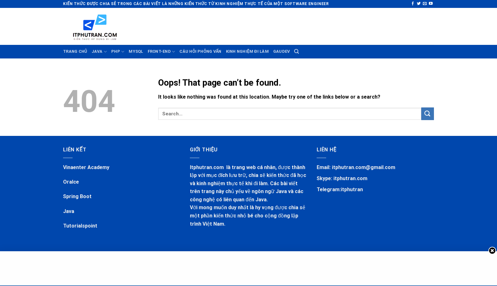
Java (68, 211)
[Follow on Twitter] (419, 4)
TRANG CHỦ (75, 51)
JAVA (99, 52)
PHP (117, 52)
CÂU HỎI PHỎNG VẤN (200, 51)
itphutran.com (350, 178)
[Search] (296, 52)
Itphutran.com (207, 167)
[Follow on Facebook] (413, 4)
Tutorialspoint (80, 226)
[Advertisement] (199, 25)
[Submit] (427, 113)
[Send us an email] (425, 4)
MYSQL (136, 51)
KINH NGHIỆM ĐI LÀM (247, 51)
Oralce (71, 182)
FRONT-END (161, 52)
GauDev (281, 51)
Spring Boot (77, 196)
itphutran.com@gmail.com (363, 167)
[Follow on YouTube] (431, 4)
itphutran (352, 189)
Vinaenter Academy (86, 167)
